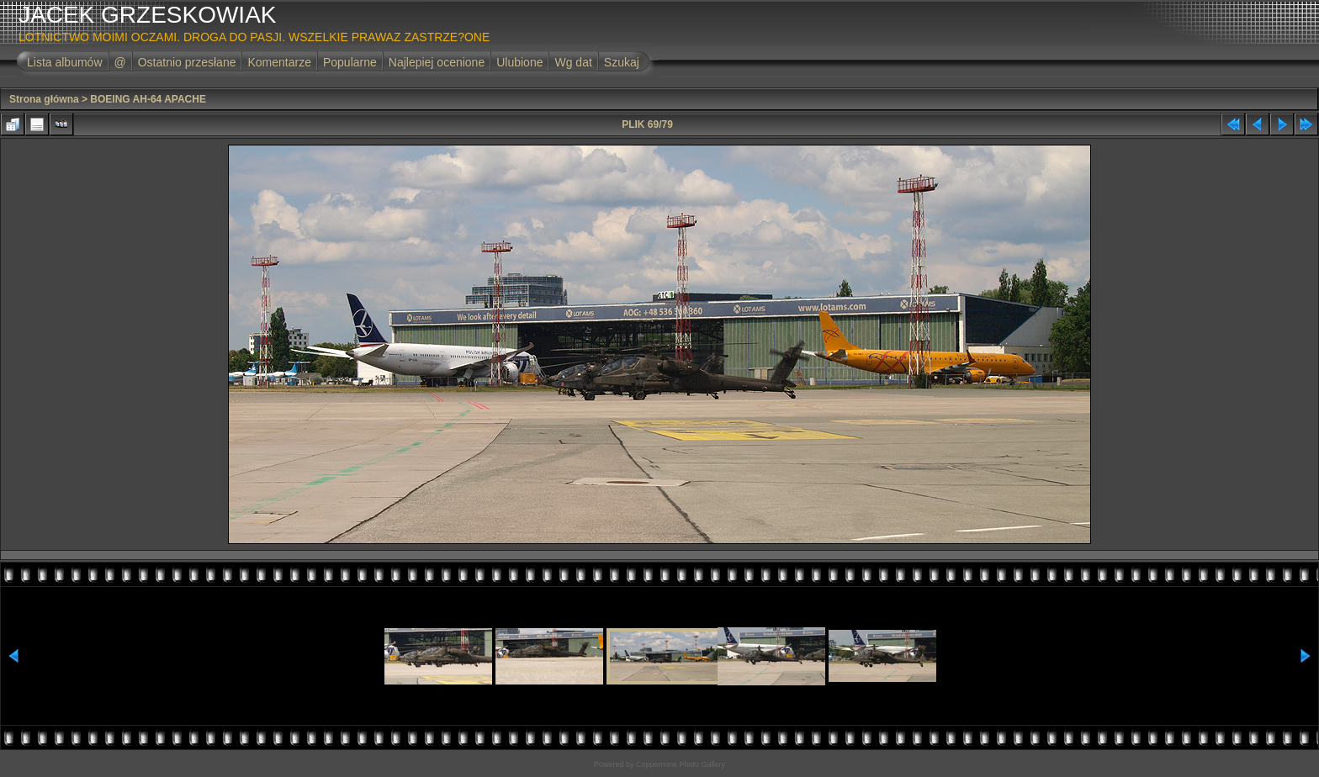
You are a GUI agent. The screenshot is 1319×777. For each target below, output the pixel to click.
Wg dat (572, 62)
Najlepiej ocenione (437, 62)
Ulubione (519, 62)
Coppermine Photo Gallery (680, 764)
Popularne (350, 62)
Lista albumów (65, 62)
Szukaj (621, 62)
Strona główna (44, 99)
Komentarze (278, 62)
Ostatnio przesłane (187, 62)
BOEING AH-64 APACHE (148, 99)
